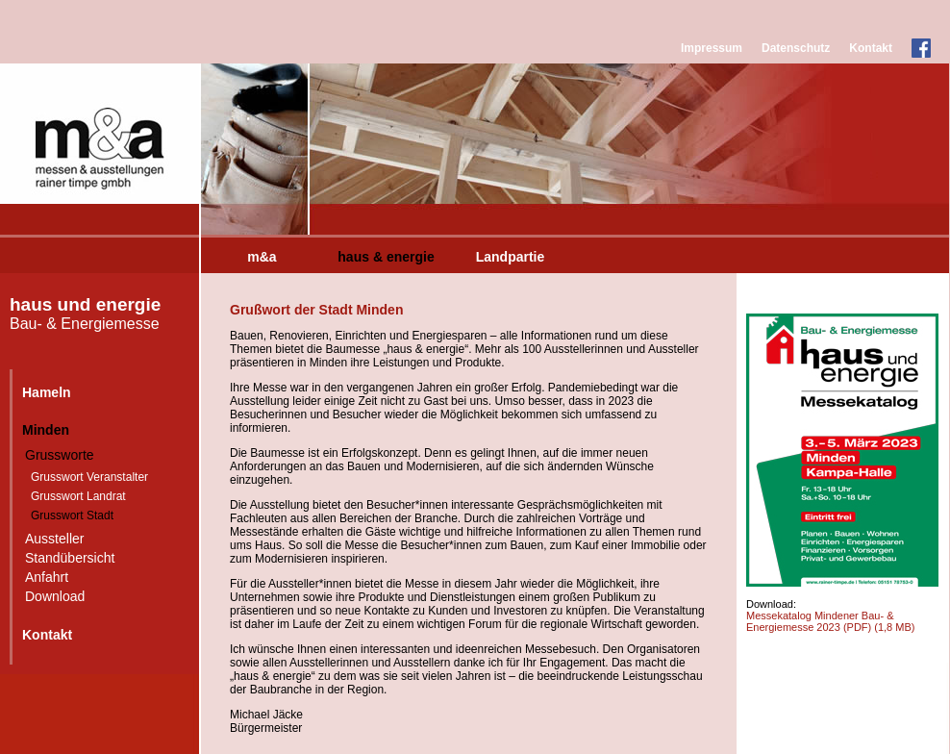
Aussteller (54, 538)
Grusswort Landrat (78, 496)
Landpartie (510, 256)
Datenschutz (796, 48)
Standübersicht (69, 558)
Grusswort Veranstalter (89, 477)
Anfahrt (46, 577)
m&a (261, 256)
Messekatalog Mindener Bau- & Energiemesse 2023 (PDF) (830, 621)
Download (55, 596)
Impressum (711, 48)
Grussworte (59, 455)
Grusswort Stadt (72, 515)
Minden (45, 430)
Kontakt (870, 48)
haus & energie (386, 256)
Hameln (46, 392)
